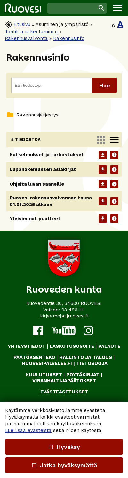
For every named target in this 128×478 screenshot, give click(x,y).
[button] (117, 8)
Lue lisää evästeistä (28, 430)
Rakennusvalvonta (26, 38)
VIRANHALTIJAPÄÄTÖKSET (64, 381)
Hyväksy (64, 447)
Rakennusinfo (68, 38)
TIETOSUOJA (92, 363)
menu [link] (114, 140)
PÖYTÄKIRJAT (83, 374)
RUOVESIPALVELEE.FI (47, 363)
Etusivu (22, 24)
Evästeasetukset (64, 392)
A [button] (113, 25)
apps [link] (101, 140)
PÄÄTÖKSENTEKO (34, 357)
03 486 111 (73, 310)
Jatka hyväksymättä (64, 465)
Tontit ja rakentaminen (31, 31)
